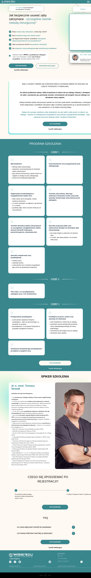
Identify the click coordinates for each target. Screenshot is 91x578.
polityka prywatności (14, 566)
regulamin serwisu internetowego (66, 566)
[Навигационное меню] (88, 2)
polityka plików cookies (39, 566)
